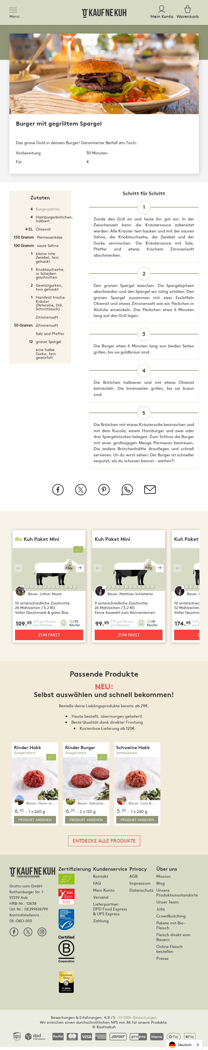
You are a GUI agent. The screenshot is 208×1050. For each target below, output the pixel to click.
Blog (160, 886)
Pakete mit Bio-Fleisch (170, 928)
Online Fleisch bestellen (169, 952)
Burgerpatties (48, 209)
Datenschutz (141, 893)
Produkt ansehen (35, 823)
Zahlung (101, 923)
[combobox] (184, 1045)
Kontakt (100, 879)
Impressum (139, 886)
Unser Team (167, 905)
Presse (162, 961)
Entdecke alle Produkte (104, 843)
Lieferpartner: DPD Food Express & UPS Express (110, 912)
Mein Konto (104, 893)
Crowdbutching (171, 919)
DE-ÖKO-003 (20, 923)
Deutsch (180, 1045)
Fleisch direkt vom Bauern (173, 940)
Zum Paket (49, 638)
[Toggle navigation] (14, 9)
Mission (163, 879)
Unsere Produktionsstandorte (177, 895)
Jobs (160, 912)
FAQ (97, 886)
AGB (133, 879)
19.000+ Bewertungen (138, 1020)
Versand (100, 900)
